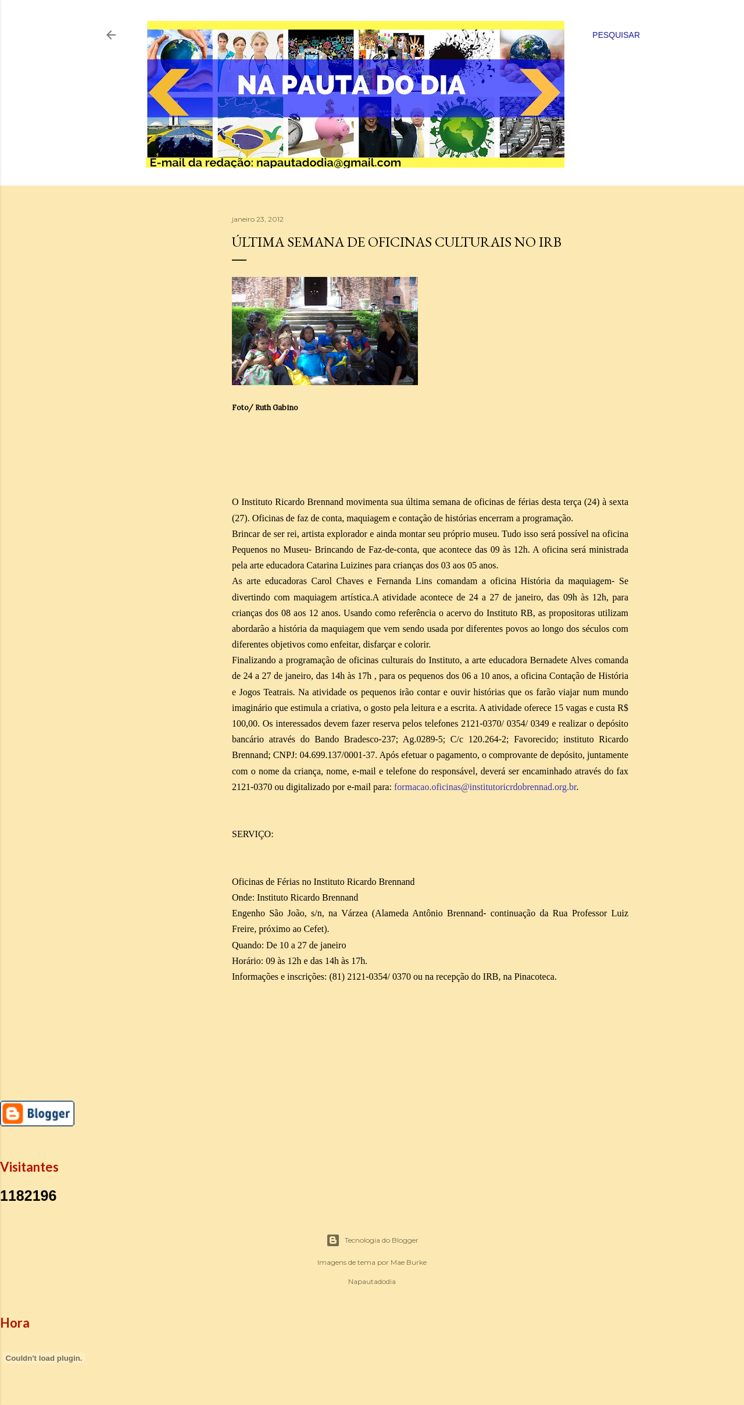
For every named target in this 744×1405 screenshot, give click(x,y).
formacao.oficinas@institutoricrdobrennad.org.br (485, 787)
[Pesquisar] (616, 35)
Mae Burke (409, 1262)
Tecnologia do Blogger (372, 1240)
